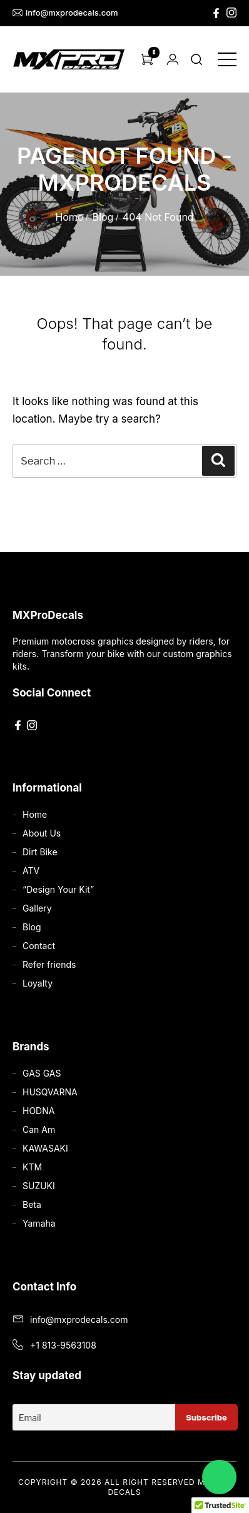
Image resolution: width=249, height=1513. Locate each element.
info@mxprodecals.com (65, 13)
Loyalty (38, 983)
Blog (103, 217)
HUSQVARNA (50, 1092)
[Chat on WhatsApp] (219, 1477)
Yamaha (39, 1223)
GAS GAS (42, 1073)
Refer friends (49, 964)
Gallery (37, 908)
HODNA (38, 1110)
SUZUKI (39, 1185)
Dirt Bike (40, 852)
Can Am (39, 1129)
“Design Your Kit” (58, 889)
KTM (32, 1167)
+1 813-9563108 (63, 1345)
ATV (31, 870)
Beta (32, 1204)
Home (69, 217)
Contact (39, 945)
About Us (42, 833)
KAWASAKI (45, 1148)
